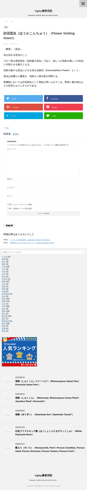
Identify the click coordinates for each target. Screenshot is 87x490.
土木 (4, 269)
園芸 (4, 264)
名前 (9, 179)
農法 (4, 324)
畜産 (4, 299)
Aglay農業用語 (43, 10)
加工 (4, 262)
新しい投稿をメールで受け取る (20, 208)
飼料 (4, 331)
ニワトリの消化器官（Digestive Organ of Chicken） (30, 240)
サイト (9, 196)
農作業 (4, 316)
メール (10, 187)
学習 (4, 272)
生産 (4, 296)
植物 (4, 281)
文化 (4, 274)
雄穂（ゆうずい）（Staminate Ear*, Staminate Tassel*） (44, 414)
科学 (4, 306)
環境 (4, 289)
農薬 (4, 326)
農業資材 (5, 321)
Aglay (16, 134)
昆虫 (7, 128)
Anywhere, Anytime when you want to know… (43, 480)
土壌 (4, 267)
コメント (11, 149)
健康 (4, 259)
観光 (4, 314)
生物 (4, 291)
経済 (4, 309)
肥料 (4, 311)
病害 (4, 301)
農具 (4, 319)
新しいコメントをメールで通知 (20, 204)
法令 (4, 284)
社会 (4, 304)
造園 (4, 328)
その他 (4, 257)
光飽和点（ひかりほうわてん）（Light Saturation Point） (32, 243)
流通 (4, 286)
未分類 (4, 279)
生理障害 (5, 294)
